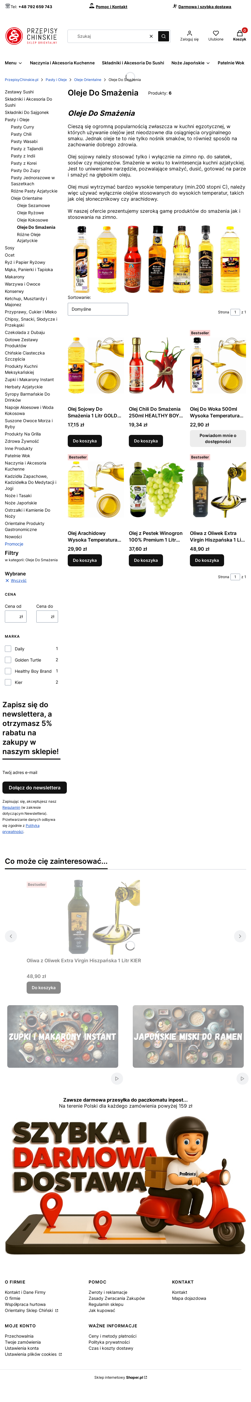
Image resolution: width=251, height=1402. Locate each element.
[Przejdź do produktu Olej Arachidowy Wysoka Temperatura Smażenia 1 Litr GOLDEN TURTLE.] (96, 489)
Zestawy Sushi (19, 91)
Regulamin (11, 807)
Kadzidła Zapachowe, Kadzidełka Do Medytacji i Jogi (30, 482)
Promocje (14, 543)
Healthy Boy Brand (33, 671)
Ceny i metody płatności (112, 1336)
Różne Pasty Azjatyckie (34, 190)
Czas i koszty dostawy (111, 1348)
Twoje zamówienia (23, 1342)
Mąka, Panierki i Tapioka (29, 269)
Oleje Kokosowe (32, 219)
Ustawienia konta (22, 1348)
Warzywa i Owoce (22, 284)
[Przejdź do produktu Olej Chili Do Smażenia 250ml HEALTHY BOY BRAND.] (157, 365)
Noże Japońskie (21, 502)
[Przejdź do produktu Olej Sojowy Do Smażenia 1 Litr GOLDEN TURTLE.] (96, 365)
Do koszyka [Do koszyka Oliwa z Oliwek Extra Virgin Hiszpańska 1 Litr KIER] (207, 560)
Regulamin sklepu (106, 1304)
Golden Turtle (28, 659)
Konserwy (14, 291)
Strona (223, 312)
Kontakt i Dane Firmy (25, 1292)
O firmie (12, 1298)
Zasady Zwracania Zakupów (117, 1298)
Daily (19, 648)
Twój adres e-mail (19, 772)
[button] (163, 36)
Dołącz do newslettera (34, 788)
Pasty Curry (22, 126)
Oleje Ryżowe (30, 212)
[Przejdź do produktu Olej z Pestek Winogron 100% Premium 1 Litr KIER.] (157, 489)
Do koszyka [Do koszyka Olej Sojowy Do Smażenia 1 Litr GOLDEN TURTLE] (85, 440)
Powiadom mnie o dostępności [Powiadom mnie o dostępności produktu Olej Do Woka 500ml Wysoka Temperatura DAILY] (218, 438)
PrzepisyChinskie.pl (21, 79)
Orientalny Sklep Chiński (29, 1310)
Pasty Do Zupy (25, 170)
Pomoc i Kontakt (111, 6)
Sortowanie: (79, 297)
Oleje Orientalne (87, 79)
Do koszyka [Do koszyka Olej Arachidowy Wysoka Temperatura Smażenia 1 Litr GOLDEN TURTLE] (85, 560)
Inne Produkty (19, 448)
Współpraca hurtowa (25, 1304)
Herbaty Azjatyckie (24, 386)
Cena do (44, 606)
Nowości (13, 536)
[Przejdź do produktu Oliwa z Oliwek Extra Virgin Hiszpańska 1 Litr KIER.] (218, 489)
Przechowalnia (19, 1336)
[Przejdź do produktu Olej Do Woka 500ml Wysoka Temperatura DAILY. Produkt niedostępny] (218, 365)
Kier (18, 682)
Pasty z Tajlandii (27, 148)
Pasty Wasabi (24, 141)
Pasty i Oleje (56, 79)
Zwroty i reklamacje (108, 1292)
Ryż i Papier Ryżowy (25, 262)
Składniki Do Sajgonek (27, 112)
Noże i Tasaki (18, 495)
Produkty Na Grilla (23, 433)
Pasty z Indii (23, 155)
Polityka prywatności (109, 1342)
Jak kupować (102, 1310)
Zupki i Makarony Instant (29, 379)
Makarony (14, 276)
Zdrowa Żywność (22, 441)
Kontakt (179, 1292)
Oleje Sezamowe (33, 205)
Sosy (10, 247)
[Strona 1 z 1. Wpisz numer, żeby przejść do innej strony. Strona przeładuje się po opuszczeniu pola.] (235, 312)
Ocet (10, 254)
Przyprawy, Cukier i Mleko (31, 311)
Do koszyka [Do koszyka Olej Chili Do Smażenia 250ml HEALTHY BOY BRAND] (146, 440)
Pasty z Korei (24, 163)
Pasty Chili (21, 134)
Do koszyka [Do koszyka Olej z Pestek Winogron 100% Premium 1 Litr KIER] (146, 560)
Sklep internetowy (118, 1377)
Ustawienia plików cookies (31, 1354)
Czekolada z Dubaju (25, 332)
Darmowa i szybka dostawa (204, 6)
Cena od (13, 606)
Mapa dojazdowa (189, 1298)
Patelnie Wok (17, 455)
